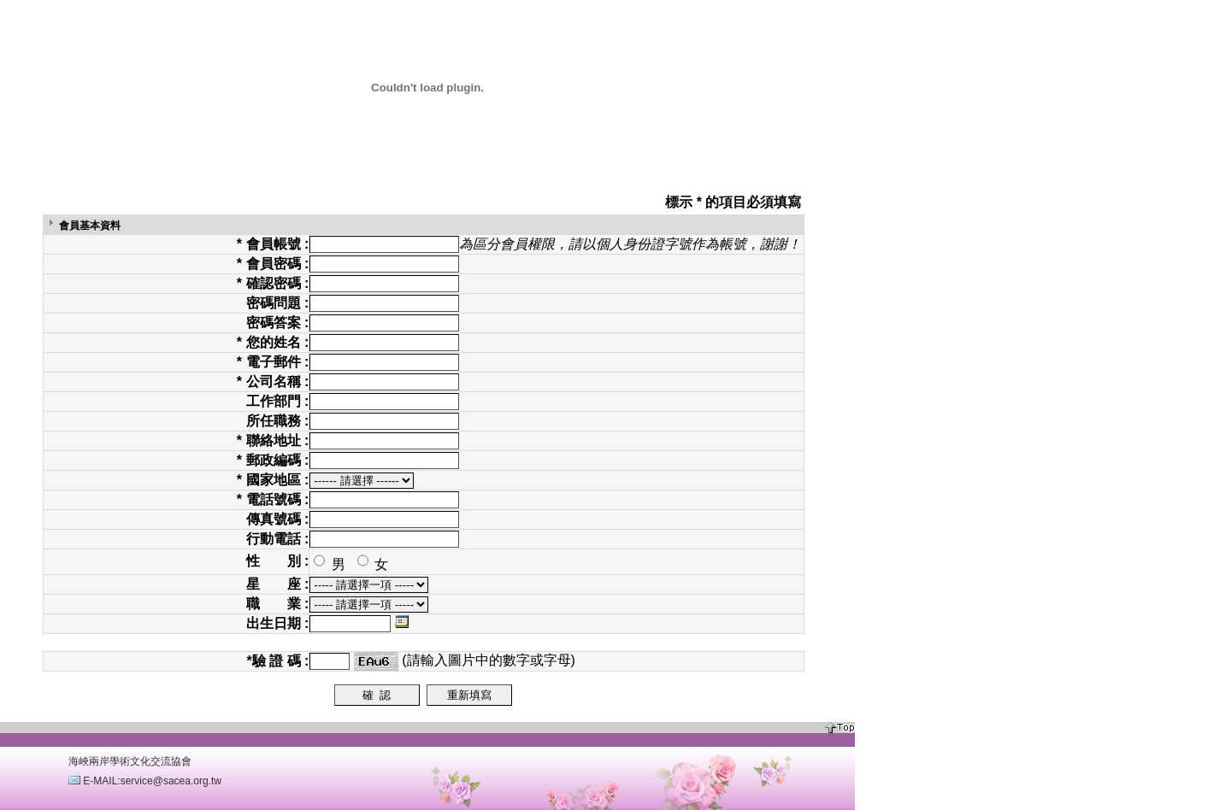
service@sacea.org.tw (171, 781)
